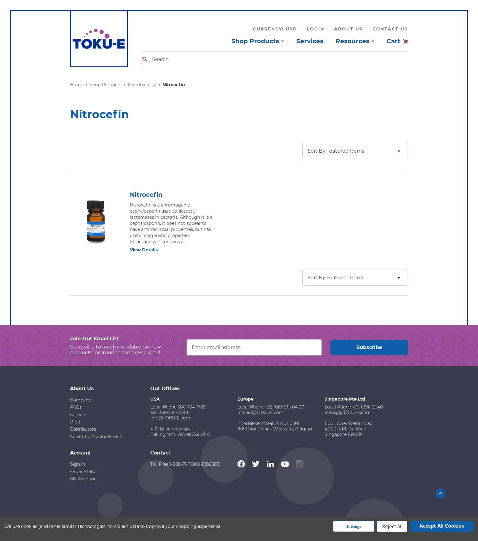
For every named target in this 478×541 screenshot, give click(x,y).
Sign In (77, 464)
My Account (83, 479)
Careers (78, 414)
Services (309, 41)
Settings (353, 526)
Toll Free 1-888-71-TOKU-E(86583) (185, 464)
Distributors (83, 429)
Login (315, 29)
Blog (75, 422)
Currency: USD (275, 29)
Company (80, 400)
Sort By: (317, 151)
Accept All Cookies (441, 525)
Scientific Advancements (96, 436)
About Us (348, 29)
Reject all (392, 526)
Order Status (84, 471)
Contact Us (390, 29)
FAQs (76, 407)
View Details (147, 250)
